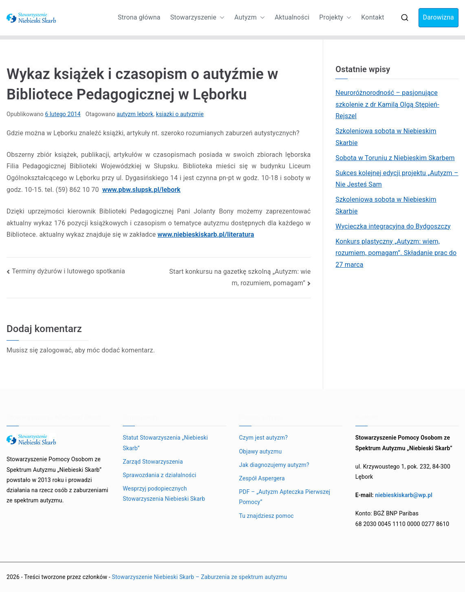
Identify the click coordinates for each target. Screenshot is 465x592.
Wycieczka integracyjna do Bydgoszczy (392, 226)
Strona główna (139, 17)
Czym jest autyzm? (263, 437)
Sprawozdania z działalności (159, 475)
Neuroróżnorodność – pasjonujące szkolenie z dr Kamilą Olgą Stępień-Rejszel (387, 104)
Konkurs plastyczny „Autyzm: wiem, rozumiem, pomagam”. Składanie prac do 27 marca (395, 253)
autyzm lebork (135, 114)
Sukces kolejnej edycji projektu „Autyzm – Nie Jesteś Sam (396, 179)
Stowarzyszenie (197, 18)
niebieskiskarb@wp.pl (403, 495)
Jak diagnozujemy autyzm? (274, 465)
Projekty (335, 18)
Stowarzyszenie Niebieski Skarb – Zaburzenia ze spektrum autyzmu (199, 577)
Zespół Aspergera (262, 478)
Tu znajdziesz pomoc (266, 516)
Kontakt (372, 17)
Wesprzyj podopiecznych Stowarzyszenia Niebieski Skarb (164, 493)
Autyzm (249, 18)
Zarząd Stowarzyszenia (153, 461)
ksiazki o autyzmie (180, 114)
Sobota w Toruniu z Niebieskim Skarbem (394, 158)
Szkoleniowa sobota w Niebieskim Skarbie (385, 137)
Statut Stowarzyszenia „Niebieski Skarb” (165, 442)
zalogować (55, 350)
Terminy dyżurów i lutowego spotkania (68, 271)
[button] (220, 18)
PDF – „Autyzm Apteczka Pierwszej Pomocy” (285, 497)
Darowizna (438, 17)
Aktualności (292, 17)
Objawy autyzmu (260, 451)
